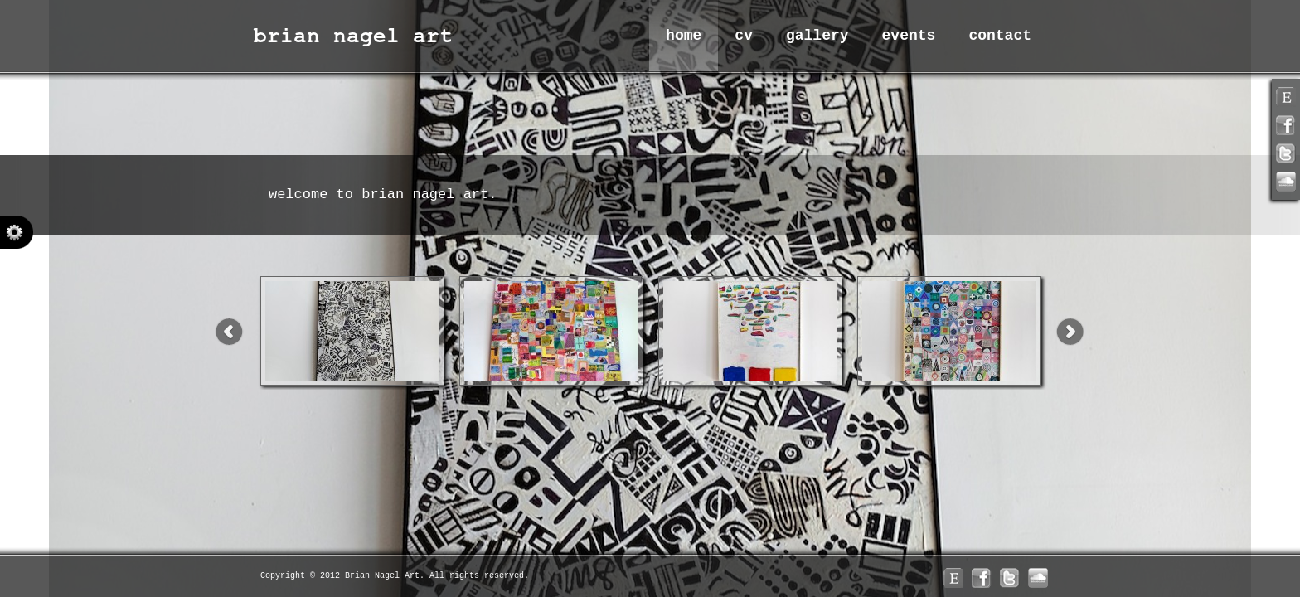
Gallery (817, 35)
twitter (1286, 153)
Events (909, 35)
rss (1286, 97)
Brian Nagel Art (355, 35)
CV (744, 35)
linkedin (1286, 182)
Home (683, 35)
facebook (1286, 125)
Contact (999, 35)
